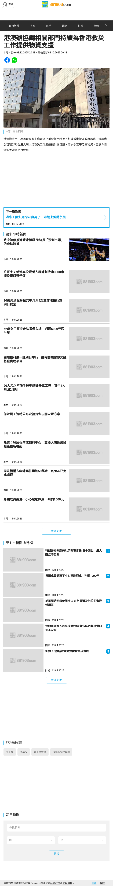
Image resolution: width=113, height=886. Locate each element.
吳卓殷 (23, 751)
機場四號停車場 (61, 751)
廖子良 (9, 751)
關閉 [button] (102, 883)
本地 (8, 224)
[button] (8, 4)
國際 (47, 570)
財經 (47, 670)
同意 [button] (94, 883)
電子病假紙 (40, 751)
